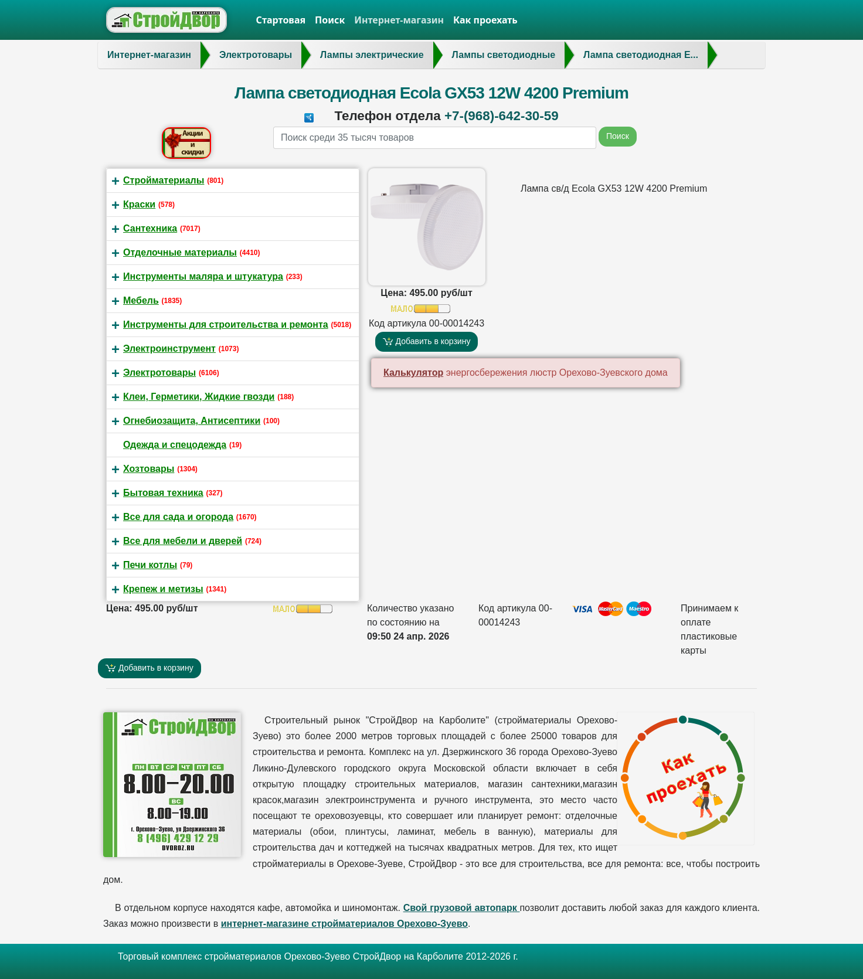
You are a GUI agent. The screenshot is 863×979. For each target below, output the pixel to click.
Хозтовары (148, 469)
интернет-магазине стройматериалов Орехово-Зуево (344, 924)
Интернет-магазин (399, 19)
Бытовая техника (163, 493)
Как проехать (485, 19)
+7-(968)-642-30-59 (501, 115)
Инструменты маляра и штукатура (203, 276)
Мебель (141, 300)
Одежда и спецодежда (174, 445)
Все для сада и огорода (178, 517)
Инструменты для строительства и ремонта (225, 324)
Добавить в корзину (427, 341)
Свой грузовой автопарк (461, 908)
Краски (139, 204)
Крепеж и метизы (163, 589)
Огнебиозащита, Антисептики (191, 421)
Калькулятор (413, 373)
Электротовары (159, 373)
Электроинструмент (169, 348)
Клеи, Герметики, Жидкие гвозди (198, 397)
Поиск (330, 19)
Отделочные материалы (180, 252)
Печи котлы (150, 565)
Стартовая (281, 19)
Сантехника (150, 228)
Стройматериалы (163, 180)
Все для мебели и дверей (182, 541)
